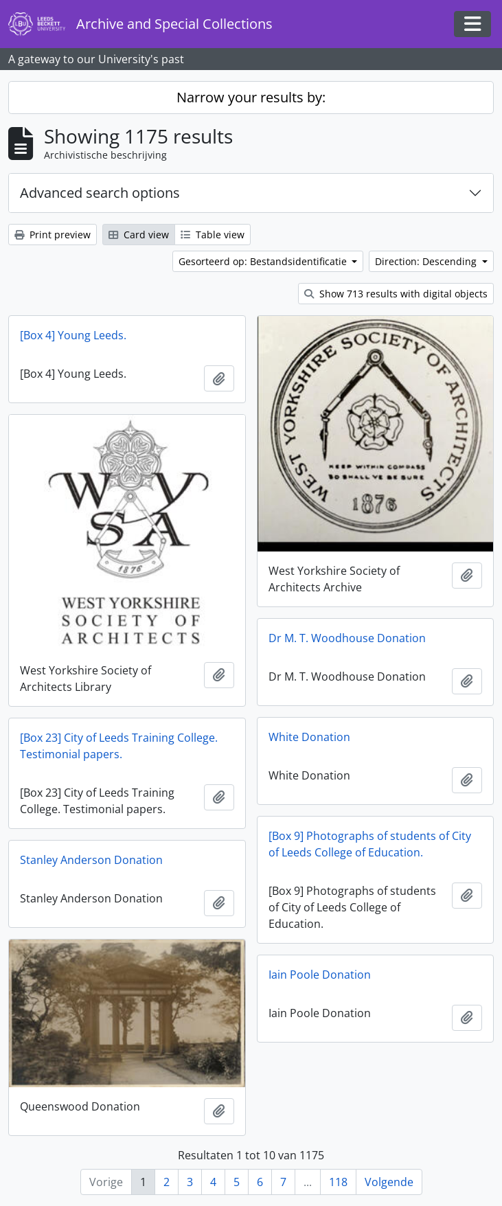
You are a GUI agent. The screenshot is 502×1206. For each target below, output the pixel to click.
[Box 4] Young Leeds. (73, 335)
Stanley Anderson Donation (91, 859)
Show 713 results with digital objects (396, 293)
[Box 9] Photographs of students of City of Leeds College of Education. (370, 844)
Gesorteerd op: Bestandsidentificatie (264, 261)
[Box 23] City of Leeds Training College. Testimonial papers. (119, 746)
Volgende (389, 1182)
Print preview (52, 234)
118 (338, 1182)
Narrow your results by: (251, 97)
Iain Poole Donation (320, 974)
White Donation (309, 736)
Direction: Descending (427, 261)
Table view (212, 234)
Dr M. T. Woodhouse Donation (347, 638)
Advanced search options (100, 192)
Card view (139, 234)
